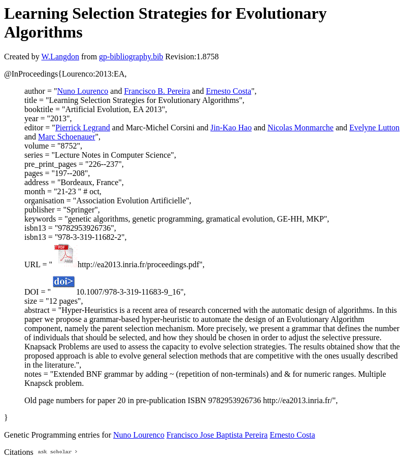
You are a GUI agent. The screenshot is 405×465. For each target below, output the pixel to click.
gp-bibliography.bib (131, 56)
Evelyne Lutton (374, 127)
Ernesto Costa (228, 91)
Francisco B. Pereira (157, 91)
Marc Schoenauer (66, 136)
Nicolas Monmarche (300, 127)
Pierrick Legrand (82, 127)
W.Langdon (60, 56)
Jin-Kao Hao (231, 127)
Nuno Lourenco (82, 91)
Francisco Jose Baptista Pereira (217, 435)
